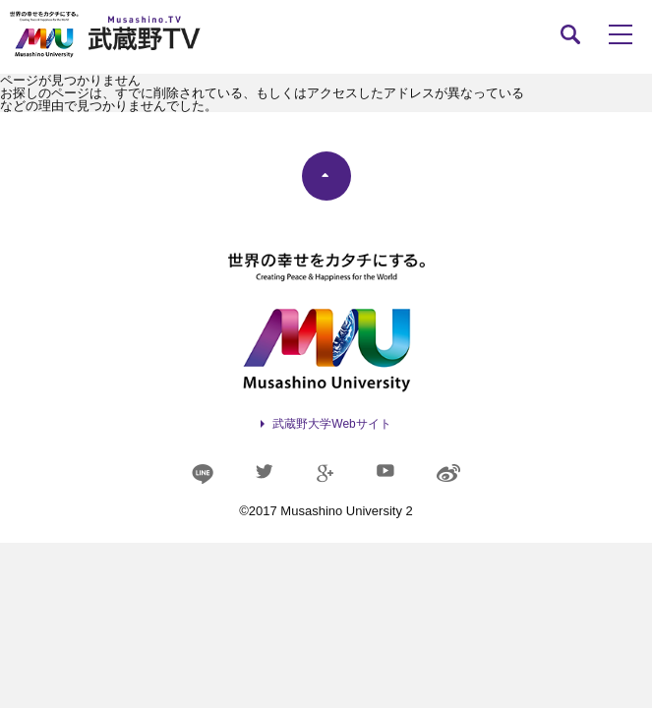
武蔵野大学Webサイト (331, 424)
